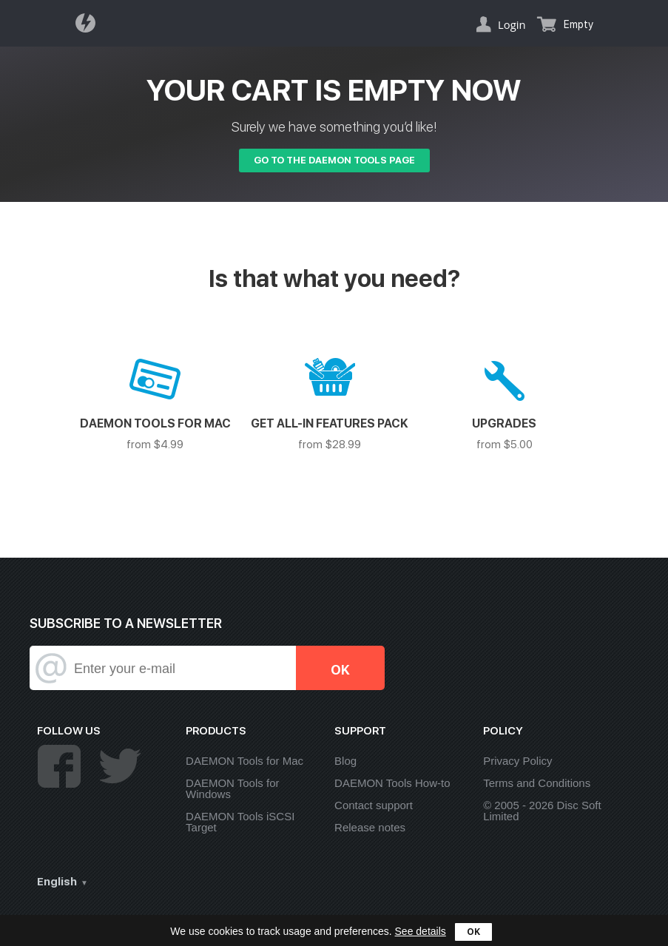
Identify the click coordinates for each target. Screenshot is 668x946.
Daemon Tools (89, 23)
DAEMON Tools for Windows (232, 788)
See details (420, 931)
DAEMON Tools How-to (392, 783)
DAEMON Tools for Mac (244, 760)
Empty (578, 24)
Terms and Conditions (536, 783)
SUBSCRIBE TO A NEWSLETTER (126, 623)
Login (511, 24)
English (57, 881)
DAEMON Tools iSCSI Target (240, 822)
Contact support (373, 805)
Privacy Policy (517, 760)
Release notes (369, 827)
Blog (345, 760)
